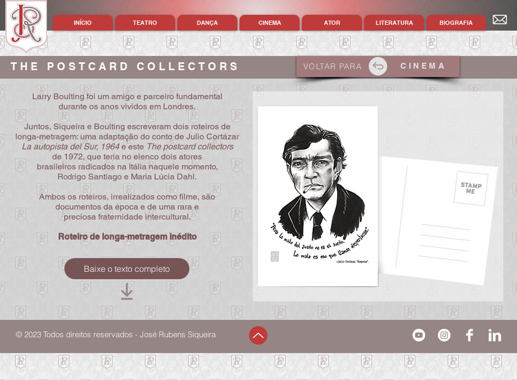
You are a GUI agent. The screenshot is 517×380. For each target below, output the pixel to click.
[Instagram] (444, 335)
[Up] (258, 335)
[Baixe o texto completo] (126, 268)
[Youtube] (419, 335)
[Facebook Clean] (469, 335)
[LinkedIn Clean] (495, 335)
